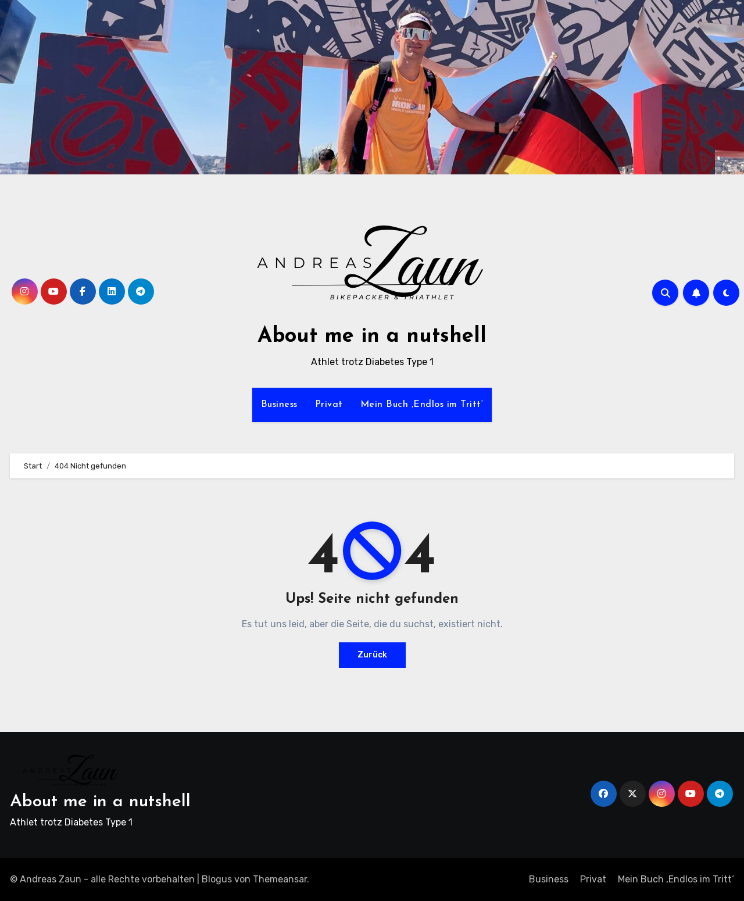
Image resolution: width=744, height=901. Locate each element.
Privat (329, 404)
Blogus (217, 879)
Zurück (372, 655)
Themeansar (280, 879)
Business (279, 404)
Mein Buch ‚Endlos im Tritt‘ (422, 404)
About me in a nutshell (372, 336)
